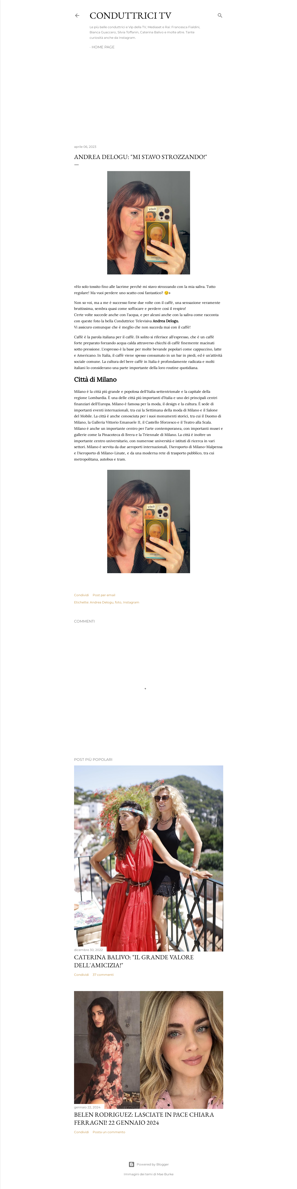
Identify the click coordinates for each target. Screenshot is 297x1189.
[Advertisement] (148, 95)
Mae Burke (165, 1174)
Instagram (131, 602)
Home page (103, 47)
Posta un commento (109, 1132)
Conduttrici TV (130, 15)
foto (118, 602)
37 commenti (103, 975)
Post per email (104, 595)
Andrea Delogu (101, 602)
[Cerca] (220, 14)
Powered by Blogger (148, 1164)
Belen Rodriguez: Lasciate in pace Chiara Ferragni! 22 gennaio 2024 (144, 1118)
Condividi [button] (81, 595)
